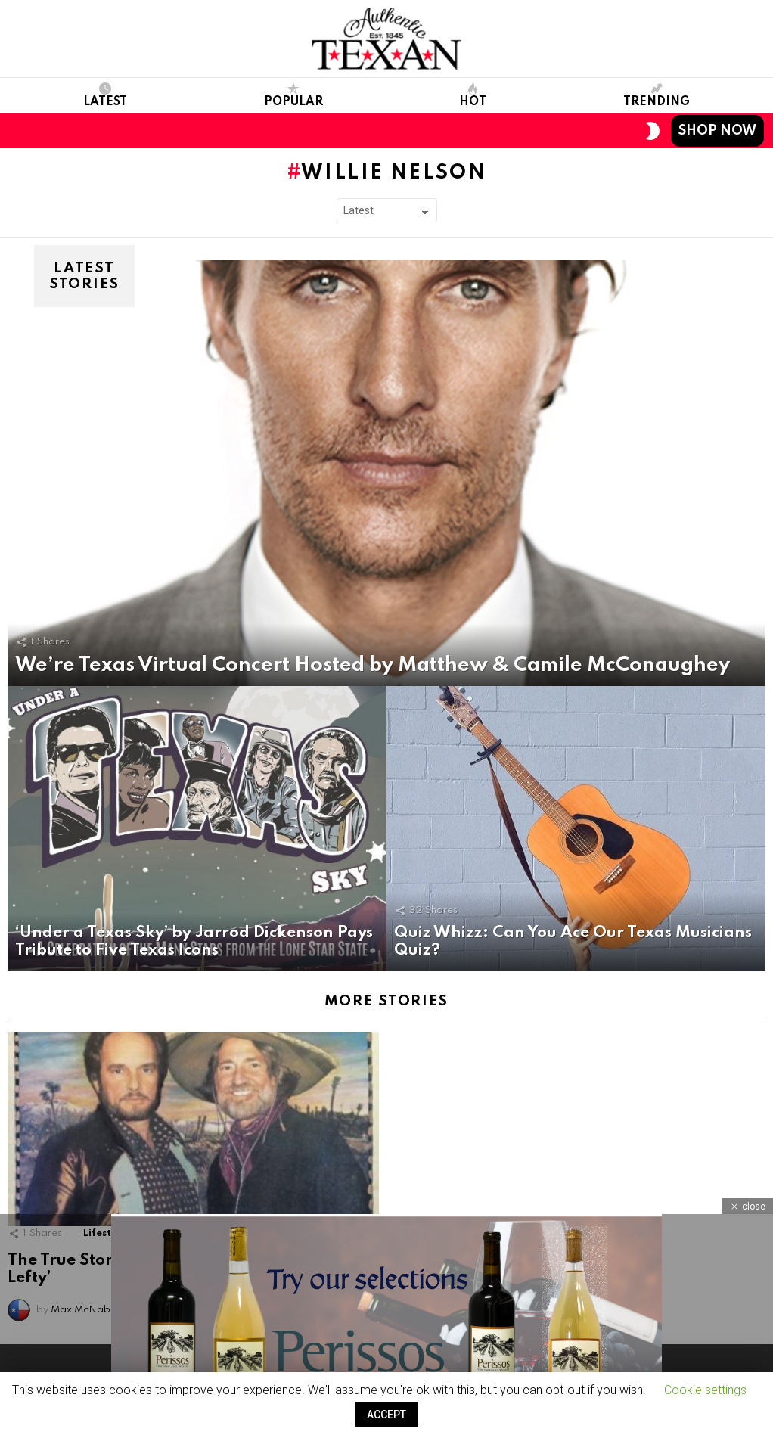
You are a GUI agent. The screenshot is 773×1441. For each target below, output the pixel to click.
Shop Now (717, 131)
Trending (656, 95)
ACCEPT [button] (386, 1414)
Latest (105, 95)
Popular (293, 95)
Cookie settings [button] (705, 1390)
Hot (472, 95)
